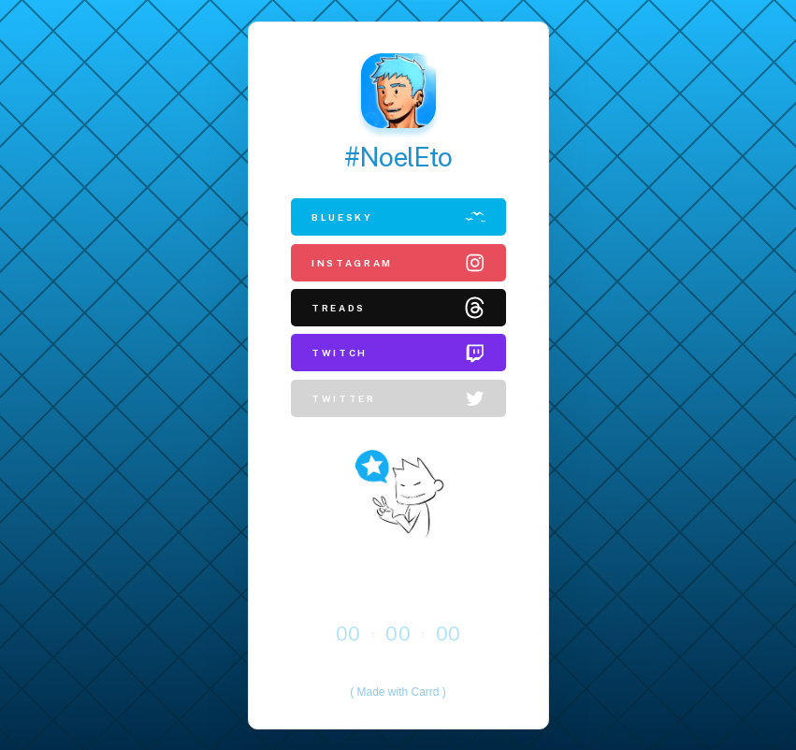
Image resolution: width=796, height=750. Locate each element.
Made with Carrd (397, 692)
